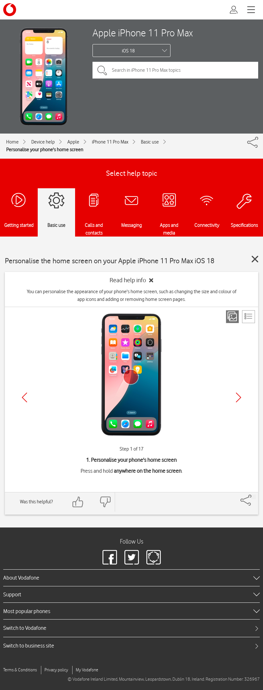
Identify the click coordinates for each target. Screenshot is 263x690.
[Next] (238, 397)
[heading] (131, 577)
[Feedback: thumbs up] (78, 502)
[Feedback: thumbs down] (105, 502)
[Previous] (24, 397)
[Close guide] (255, 259)
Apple (73, 142)
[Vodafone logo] (9, 9)
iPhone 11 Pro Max (110, 142)
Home (12, 142)
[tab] (131, 628)
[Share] (253, 497)
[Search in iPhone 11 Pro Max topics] (175, 70)
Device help (43, 142)
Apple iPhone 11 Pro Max (143, 33)
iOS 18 (128, 51)
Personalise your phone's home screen (44, 150)
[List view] (248, 316)
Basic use (150, 142)
